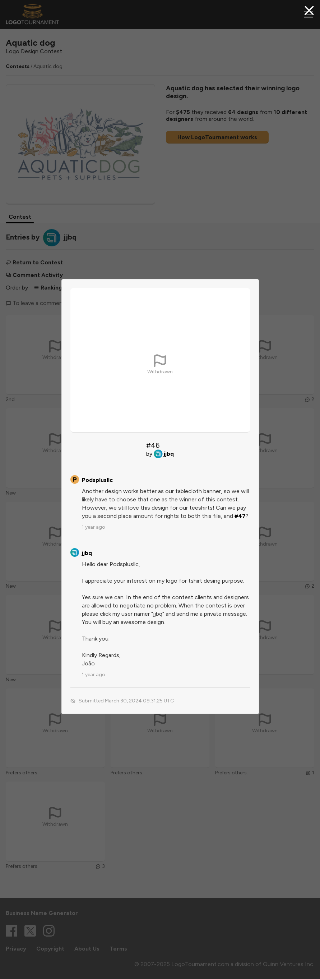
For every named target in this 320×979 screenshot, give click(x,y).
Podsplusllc (97, 480)
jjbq (169, 453)
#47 (240, 516)
